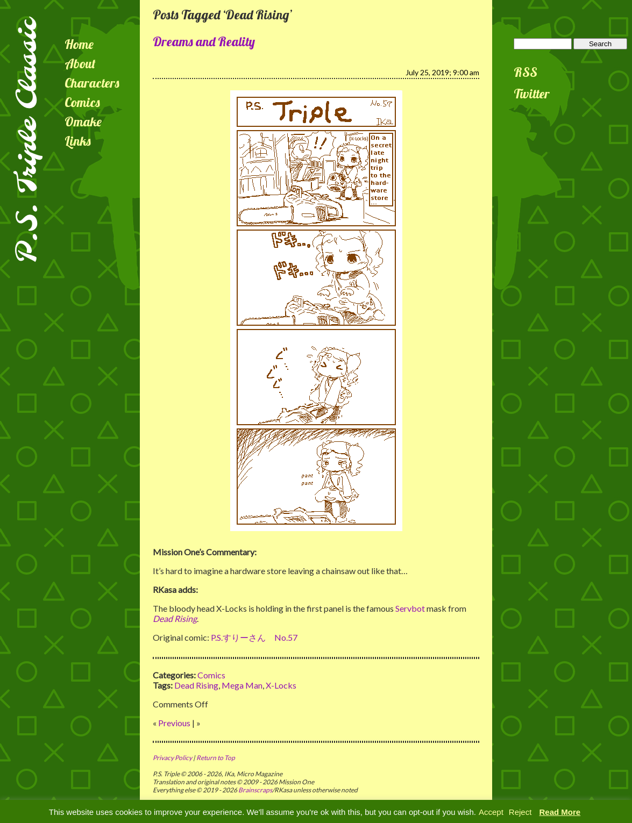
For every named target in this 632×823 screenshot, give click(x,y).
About (80, 63)
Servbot (410, 608)
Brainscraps (255, 790)
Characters (92, 83)
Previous (174, 723)
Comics (82, 102)
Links (78, 141)
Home (79, 44)
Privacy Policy (172, 758)
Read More (560, 812)
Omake (83, 121)
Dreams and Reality (204, 41)
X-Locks (281, 685)
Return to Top (215, 758)
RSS (525, 72)
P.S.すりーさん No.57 (254, 637)
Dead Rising (196, 685)
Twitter (532, 93)
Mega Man (242, 685)
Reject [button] (520, 812)
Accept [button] (491, 812)
